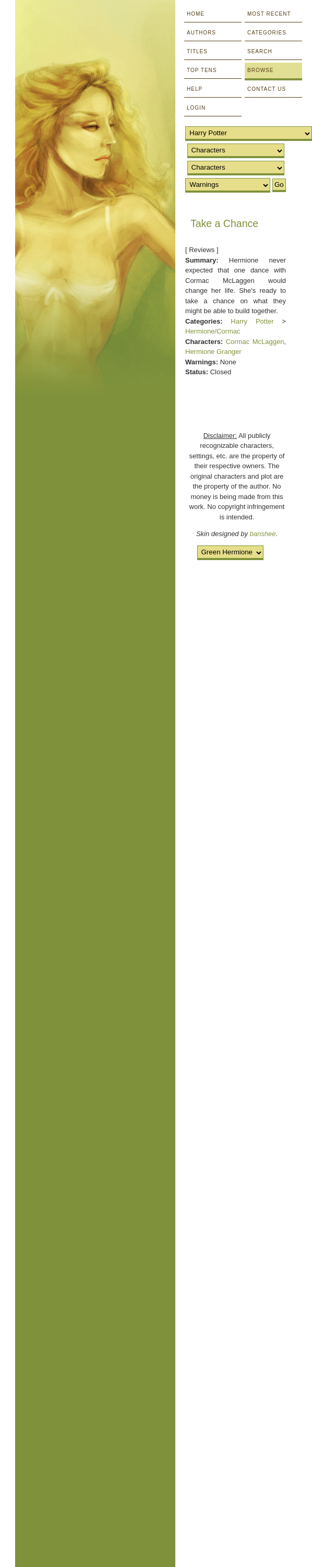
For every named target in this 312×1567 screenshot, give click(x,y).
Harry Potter (252, 321)
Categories (266, 32)
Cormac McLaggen (255, 342)
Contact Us (266, 89)
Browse (260, 70)
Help (194, 89)
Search (259, 51)
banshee (263, 534)
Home (196, 14)
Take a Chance (224, 223)
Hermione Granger (213, 351)
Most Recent (269, 14)
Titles (197, 51)
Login (196, 108)
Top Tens (202, 70)
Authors (201, 32)
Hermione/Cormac (212, 331)
